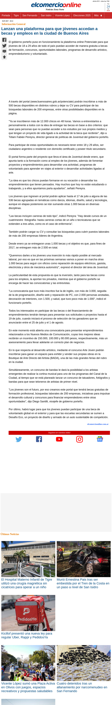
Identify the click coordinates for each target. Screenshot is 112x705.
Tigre (16, 15)
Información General (13, 24)
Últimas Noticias (10, 534)
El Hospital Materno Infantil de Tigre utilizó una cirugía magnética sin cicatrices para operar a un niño (26, 583)
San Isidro (46, 15)
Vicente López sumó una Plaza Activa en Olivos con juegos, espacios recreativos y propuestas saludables (28, 687)
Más (98, 15)
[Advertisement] (58, 77)
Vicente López (62, 15)
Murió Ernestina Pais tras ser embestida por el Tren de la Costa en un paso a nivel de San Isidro (83, 583)
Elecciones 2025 (81, 15)
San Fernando (29, 15)
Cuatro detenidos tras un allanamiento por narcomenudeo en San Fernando (82, 687)
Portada (6, 15)
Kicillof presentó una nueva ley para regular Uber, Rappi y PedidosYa (26, 635)
